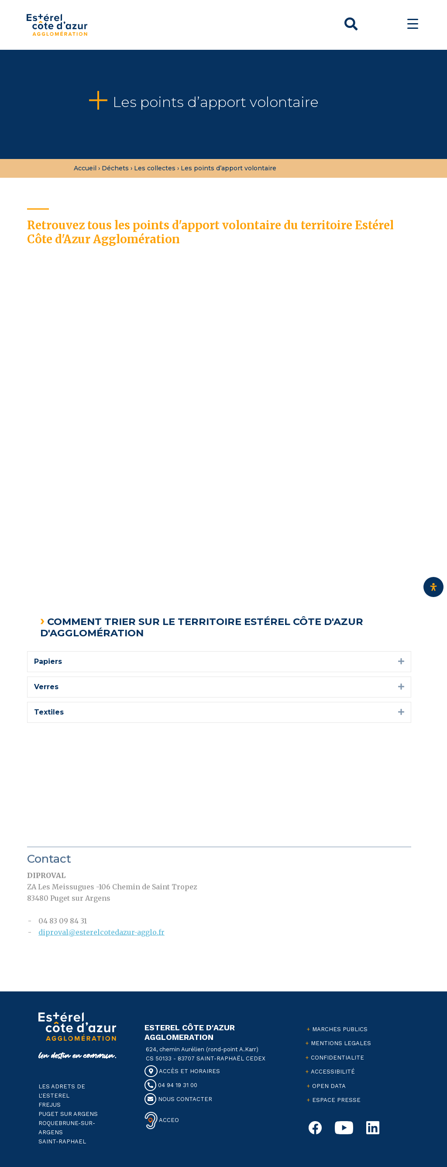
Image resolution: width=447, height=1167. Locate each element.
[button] (401, 661)
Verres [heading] (46, 687)
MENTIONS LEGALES (341, 1043)
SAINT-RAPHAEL (62, 1141)
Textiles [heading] (49, 712)
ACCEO (168, 1119)
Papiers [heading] (48, 661)
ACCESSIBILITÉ (333, 1071)
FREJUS (49, 1104)
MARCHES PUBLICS (340, 1029)
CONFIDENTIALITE (337, 1057)
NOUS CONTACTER (178, 1099)
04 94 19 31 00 (170, 1085)
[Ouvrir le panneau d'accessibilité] (433, 587)
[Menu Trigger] (413, 24)
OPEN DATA (329, 1086)
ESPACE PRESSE (336, 1100)
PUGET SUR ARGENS (68, 1114)
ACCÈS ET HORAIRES (182, 1071)
